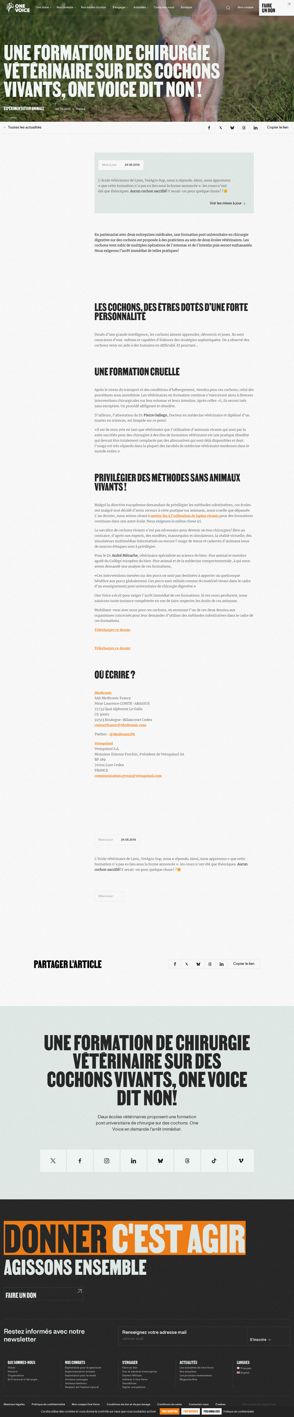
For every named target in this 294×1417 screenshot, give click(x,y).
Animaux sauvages (76, 1380)
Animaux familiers (76, 1384)
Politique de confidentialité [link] (238, 1411)
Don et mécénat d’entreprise (139, 1372)
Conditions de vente (169, 1405)
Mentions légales (14, 1405)
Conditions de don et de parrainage (128, 1405)
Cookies (220, 1405)
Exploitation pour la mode (80, 1376)
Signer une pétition (134, 1387)
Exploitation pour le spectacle (83, 1368)
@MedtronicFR (122, 734)
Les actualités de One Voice (196, 1368)
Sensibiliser (129, 1384)
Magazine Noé (188, 1380)
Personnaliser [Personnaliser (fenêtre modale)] (212, 1411)
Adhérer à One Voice (135, 1380)
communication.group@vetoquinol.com (128, 776)
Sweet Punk (269, 1405)
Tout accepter (170, 1411)
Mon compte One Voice (86, 1405)
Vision (11, 1368)
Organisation (16, 1376)
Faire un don (129, 1368)
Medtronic (103, 693)
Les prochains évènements (196, 1376)
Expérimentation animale (80, 1372)
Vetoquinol (103, 743)
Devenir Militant (132, 1376)
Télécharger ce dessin (112, 630)
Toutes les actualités (22, 127)
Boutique (186, 7)
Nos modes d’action (93, 7)
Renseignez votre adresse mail (154, 1333)
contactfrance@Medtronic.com (120, 725)
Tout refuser (190, 1411)
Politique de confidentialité (48, 1405)
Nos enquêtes (188, 1372)
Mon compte (246, 7)
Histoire (12, 1372)
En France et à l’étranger (23, 1380)
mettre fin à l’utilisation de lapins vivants (185, 516)
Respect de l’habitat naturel (82, 1387)
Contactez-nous (164, 7)
